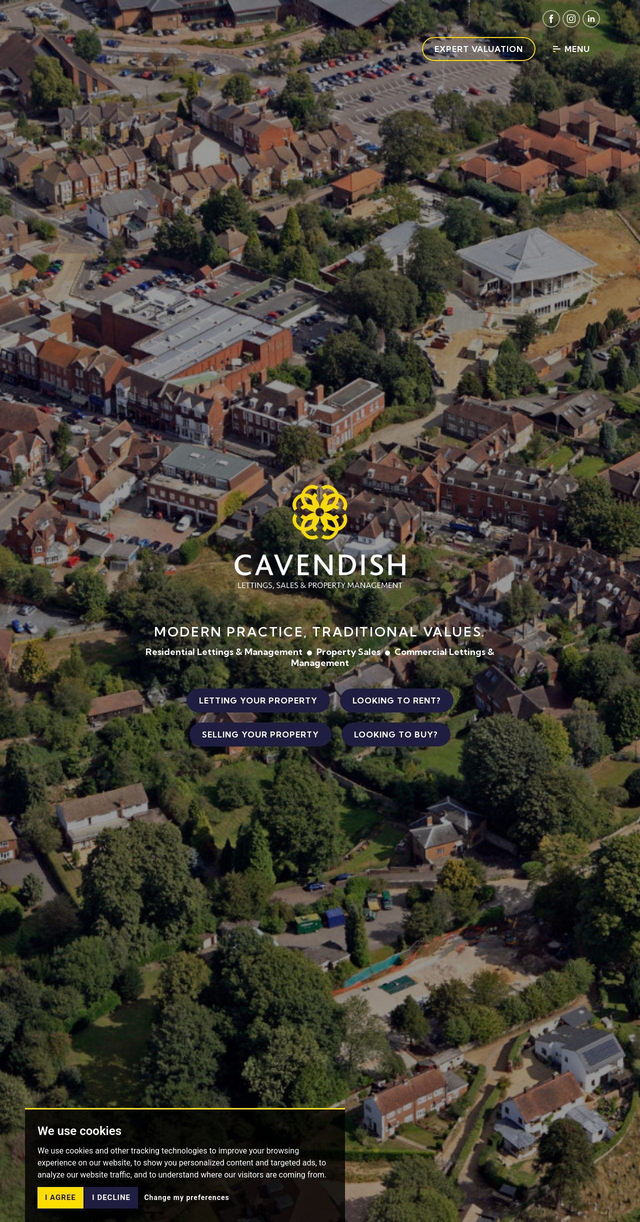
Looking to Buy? (396, 735)
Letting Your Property (258, 701)
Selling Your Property (260, 735)
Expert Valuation (478, 49)
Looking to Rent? (396, 701)
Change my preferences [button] (186, 1212)
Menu (571, 49)
